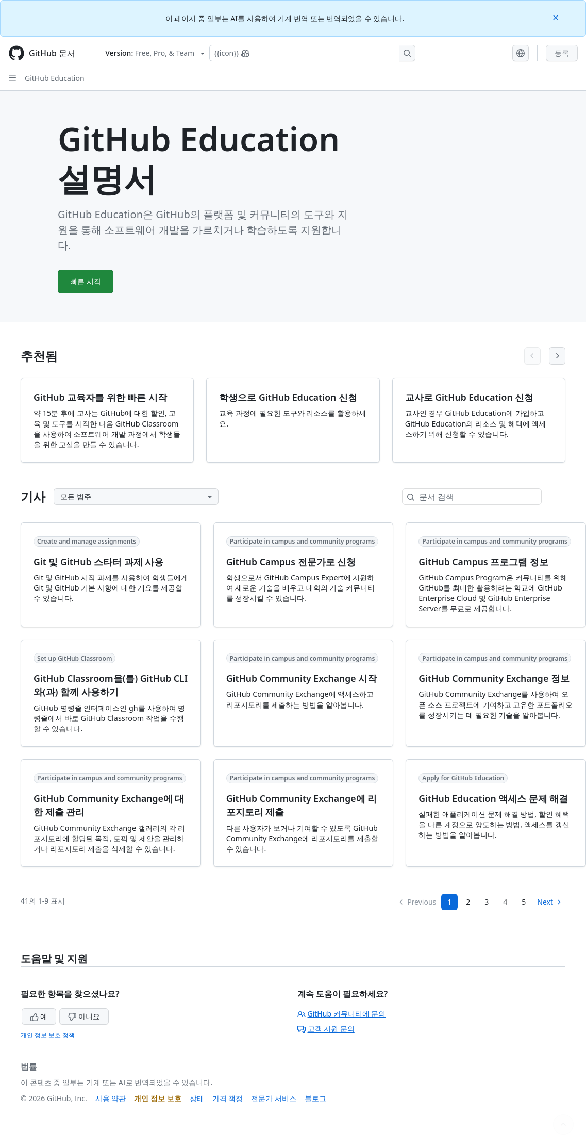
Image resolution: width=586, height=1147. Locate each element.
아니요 (84, 1016)
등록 (562, 53)
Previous (417, 902)
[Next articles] (557, 356)
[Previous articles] (532, 356)
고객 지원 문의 (326, 1029)
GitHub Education (55, 78)
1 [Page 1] (449, 902)
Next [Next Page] (549, 902)
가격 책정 (227, 1098)
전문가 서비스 (273, 1098)
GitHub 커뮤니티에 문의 (341, 1014)
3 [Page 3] (486, 902)
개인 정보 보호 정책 (48, 1034)
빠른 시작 (86, 281)
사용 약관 (110, 1098)
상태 (197, 1098)
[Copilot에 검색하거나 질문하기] (312, 53)
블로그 (315, 1098)
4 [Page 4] (505, 902)
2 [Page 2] (468, 902)
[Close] (556, 17)
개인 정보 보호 (157, 1098)
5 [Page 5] (524, 902)
